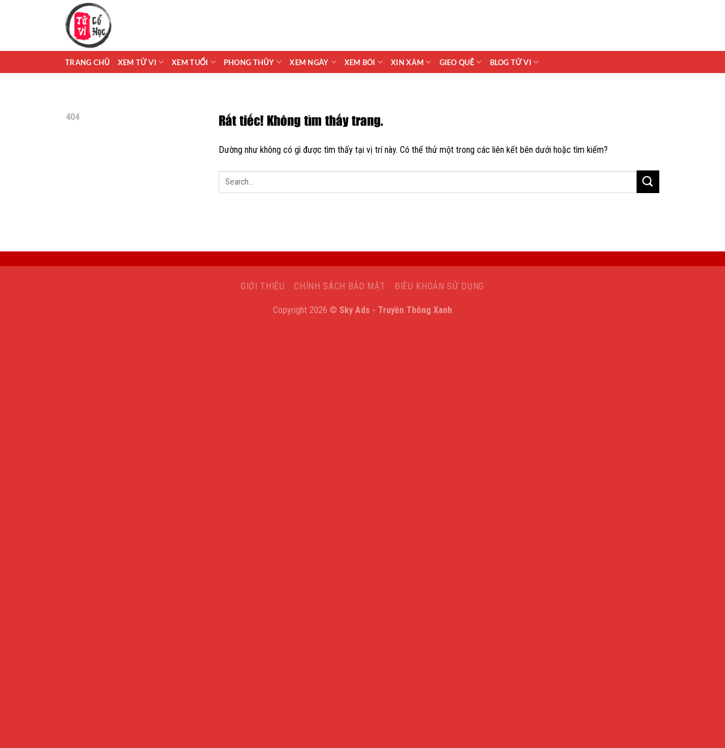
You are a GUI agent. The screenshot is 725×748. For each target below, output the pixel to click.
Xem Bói (363, 62)
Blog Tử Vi (514, 62)
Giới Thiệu (263, 286)
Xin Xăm (411, 62)
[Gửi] (648, 181)
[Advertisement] (362, 404)
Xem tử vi (141, 62)
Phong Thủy (253, 62)
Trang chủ (87, 62)
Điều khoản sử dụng (439, 286)
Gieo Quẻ (461, 62)
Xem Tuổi (194, 62)
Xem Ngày (312, 62)
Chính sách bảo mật (339, 286)
